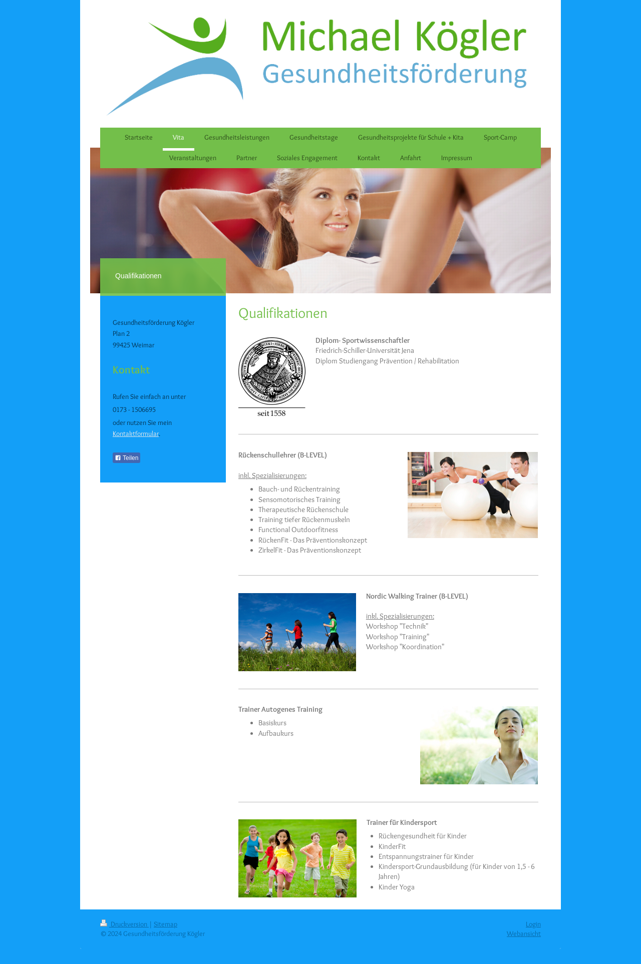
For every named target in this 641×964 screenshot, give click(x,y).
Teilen (126, 457)
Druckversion (124, 923)
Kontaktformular (136, 433)
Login (533, 923)
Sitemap (165, 923)
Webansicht (524, 933)
